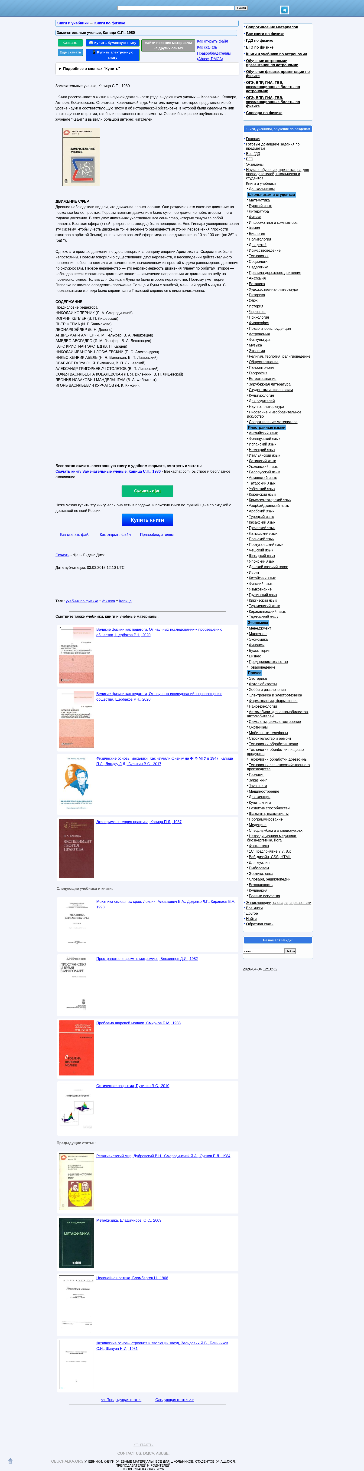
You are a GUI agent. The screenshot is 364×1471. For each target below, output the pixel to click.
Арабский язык (261, 511)
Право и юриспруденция (270, 328)
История (256, 306)
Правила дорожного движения (275, 273)
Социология (259, 262)
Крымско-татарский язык (270, 500)
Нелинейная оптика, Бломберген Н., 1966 (132, 1278)
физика (108, 601)
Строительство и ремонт (270, 738)
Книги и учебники (261, 183)
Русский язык (260, 206)
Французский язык (264, 439)
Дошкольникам (262, 189)
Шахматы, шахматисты (269, 814)
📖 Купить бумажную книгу (112, 43)
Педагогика (258, 267)
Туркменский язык (264, 606)
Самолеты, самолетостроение (275, 722)
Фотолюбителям (263, 684)
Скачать (70, 43)
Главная (253, 139)
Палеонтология (262, 367)
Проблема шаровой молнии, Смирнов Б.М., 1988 (138, 1023)
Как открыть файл (212, 41)
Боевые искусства (264, 896)
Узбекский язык (262, 489)
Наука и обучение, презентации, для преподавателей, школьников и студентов (277, 174)
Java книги (258, 786)
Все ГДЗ (253, 154)
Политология (260, 239)
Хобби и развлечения (267, 690)
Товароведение (262, 667)
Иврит (254, 572)
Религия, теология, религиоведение (279, 356)
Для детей (257, 245)
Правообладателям (157, 535)
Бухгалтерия (259, 651)
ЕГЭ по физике (259, 47)
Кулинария (258, 890)
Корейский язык (262, 494)
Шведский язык (262, 556)
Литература (259, 211)
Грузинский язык (263, 595)
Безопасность (261, 885)
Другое (252, 913)
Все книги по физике (265, 34)
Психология (259, 317)
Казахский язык (262, 522)
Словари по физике (264, 113)
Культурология (261, 395)
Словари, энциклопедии (269, 879)
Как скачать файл (75, 535)
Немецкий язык (262, 450)
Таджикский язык (263, 617)
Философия (259, 323)
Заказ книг (258, 780)
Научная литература (266, 407)
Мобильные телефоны (268, 733)
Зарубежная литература (270, 384)
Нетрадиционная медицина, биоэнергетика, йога (272, 838)
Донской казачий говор (268, 567)
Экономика (258, 639)
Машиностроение (264, 791)
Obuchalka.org (67, 1461)
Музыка (255, 345)
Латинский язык (262, 461)
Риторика (257, 295)
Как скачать (207, 47)
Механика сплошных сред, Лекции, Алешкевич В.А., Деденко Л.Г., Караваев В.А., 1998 (166, 904)
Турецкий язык (261, 517)
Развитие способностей (269, 808)
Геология (256, 775)
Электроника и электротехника (275, 695)
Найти (251, 919)
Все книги (254, 908)
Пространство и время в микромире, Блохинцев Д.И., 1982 (147, 959)
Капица (125, 601)
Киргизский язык (263, 600)
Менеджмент (260, 628)
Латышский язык (263, 533)
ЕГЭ (249, 159)
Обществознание (264, 362)
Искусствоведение (265, 250)
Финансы (256, 645)
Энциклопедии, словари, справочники (278, 903)
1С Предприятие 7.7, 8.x (270, 851)
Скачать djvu (147, 491)
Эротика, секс (261, 874)
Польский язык (261, 539)
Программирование (266, 819)
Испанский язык (262, 444)
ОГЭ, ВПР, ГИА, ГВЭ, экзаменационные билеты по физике (273, 102)
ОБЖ (253, 301)
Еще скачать (70, 52)
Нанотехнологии (263, 706)
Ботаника (257, 284)
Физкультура (259, 340)
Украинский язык (263, 466)
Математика (259, 200)
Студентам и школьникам (271, 390)
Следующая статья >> (174, 1400)
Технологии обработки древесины (278, 759)
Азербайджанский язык (269, 506)
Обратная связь (259, 924)
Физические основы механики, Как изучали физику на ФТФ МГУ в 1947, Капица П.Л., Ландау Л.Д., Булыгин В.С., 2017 (164, 761)
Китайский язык (262, 578)
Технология (259, 256)
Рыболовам (259, 868)
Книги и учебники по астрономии (276, 54)
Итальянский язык (264, 455)
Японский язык (261, 561)
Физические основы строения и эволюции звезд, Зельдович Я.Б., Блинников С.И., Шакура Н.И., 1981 (162, 1346)
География (258, 373)
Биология (257, 234)
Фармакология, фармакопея (273, 701)
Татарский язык (262, 483)
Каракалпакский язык (267, 611)
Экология (257, 351)
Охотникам (258, 727)
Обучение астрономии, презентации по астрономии (272, 63)
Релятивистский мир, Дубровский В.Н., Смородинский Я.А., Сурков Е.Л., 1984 (163, 1156)
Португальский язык (266, 545)
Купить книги (147, 520)
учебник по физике (82, 601)
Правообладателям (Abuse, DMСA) (214, 56)
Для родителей (262, 401)
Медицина (257, 825)
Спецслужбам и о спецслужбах (275, 830)
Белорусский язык (264, 472)
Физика (255, 217)
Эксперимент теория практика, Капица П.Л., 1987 (139, 822)
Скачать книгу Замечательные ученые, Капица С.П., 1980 (108, 471)
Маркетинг (258, 634)
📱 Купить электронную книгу (112, 54)
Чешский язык (261, 550)
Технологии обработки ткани (273, 744)
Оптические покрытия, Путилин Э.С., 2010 (132, 1086)
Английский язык (263, 433)
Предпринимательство (268, 662)
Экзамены (254, 164)
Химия (254, 228)
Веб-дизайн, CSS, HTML (270, 857)
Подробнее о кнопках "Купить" (91, 69)
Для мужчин (259, 862)
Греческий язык (262, 528)
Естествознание (262, 379)
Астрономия (259, 334)
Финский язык (261, 584)
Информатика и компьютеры (273, 222)
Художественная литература (273, 289)
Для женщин (259, 797)
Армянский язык (263, 478)
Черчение (257, 312)
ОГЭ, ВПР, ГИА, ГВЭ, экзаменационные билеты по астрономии (273, 87)
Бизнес (255, 656)
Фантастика (259, 846)
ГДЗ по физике (259, 41)
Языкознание (260, 589)
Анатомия (257, 278)
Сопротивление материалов (272, 27)
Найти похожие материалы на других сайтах (168, 45)
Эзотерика (258, 678)
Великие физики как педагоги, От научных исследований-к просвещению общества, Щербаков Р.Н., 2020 (159, 632)
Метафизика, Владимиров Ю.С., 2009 (128, 1220)
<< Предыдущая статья (121, 1400)
